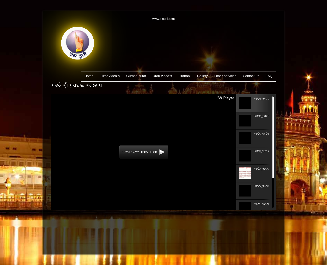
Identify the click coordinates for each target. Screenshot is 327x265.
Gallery (202, 76)
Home (88, 76)
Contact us (251, 76)
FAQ (269, 76)
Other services (225, 76)
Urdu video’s (162, 76)
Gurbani (184, 76)
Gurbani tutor (136, 76)
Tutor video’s (110, 76)
